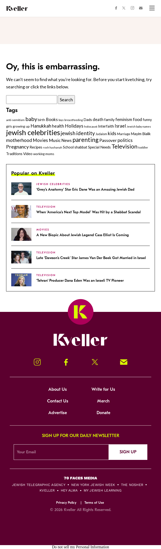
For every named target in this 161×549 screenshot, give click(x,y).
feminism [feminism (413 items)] (123, 119)
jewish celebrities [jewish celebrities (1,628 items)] (33, 132)
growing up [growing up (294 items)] (21, 126)
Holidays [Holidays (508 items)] (74, 126)
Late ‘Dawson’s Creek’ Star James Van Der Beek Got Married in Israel (91, 258)
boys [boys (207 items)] (61, 119)
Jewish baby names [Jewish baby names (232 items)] (139, 126)
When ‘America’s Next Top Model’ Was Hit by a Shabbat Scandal (88, 212)
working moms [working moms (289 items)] (43, 154)
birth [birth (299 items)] (41, 120)
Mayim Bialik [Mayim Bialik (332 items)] (141, 133)
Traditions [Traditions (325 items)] (14, 154)
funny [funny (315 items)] (147, 120)
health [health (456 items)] (58, 126)
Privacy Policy (66, 503)
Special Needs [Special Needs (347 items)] (99, 147)
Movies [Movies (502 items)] (40, 140)
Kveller (47, 490)
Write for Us (103, 389)
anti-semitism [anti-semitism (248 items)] (15, 120)
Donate (103, 412)
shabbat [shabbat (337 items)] (80, 147)
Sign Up (128, 452)
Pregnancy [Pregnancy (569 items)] (17, 146)
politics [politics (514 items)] (125, 140)
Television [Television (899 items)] (124, 146)
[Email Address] (61, 452)
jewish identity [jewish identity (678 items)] (78, 133)
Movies (42, 229)
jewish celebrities (53, 184)
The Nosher (132, 485)
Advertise (57, 412)
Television (46, 206)
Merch (103, 401)
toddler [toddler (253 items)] (143, 147)
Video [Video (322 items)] (27, 154)
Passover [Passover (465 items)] (108, 140)
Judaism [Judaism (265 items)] (101, 134)
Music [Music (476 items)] (55, 140)
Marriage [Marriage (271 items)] (123, 134)
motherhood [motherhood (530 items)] (19, 140)
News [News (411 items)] (66, 140)
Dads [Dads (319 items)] (87, 120)
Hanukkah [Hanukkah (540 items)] (40, 126)
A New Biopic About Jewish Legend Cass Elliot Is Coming (82, 235)
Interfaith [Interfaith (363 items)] (106, 126)
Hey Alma (69, 490)
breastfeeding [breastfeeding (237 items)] (73, 120)
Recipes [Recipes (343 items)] (36, 147)
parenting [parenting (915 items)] (85, 139)
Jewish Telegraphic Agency (38, 485)
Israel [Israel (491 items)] (120, 126)
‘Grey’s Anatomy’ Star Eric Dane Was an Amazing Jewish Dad (85, 189)
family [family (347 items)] (109, 119)
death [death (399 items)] (98, 119)
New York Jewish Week (93, 485)
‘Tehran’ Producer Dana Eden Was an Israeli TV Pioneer (80, 280)
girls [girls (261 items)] (9, 126)
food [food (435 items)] (137, 119)
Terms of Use (94, 503)
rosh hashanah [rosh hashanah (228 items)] (52, 147)
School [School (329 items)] (68, 147)
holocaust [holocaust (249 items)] (90, 126)
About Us (57, 389)
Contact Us (57, 401)
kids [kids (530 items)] (112, 133)
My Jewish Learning (102, 490)
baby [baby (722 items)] (31, 119)
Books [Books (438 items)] (52, 119)
